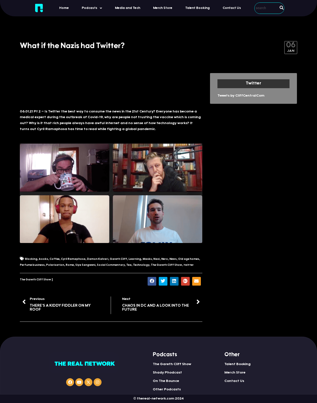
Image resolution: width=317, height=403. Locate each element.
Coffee (54, 259)
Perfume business (32, 265)
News (173, 259)
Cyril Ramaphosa (73, 259)
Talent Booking (197, 8)
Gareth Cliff (118, 259)
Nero (164, 259)
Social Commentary (111, 265)
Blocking (31, 259)
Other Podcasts (167, 389)
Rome (70, 265)
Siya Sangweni (85, 265)
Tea (129, 265)
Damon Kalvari (97, 259)
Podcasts (92, 8)
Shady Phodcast (167, 373)
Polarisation (55, 265)
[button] (91, 8)
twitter (189, 265)
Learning (135, 259)
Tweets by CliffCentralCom (240, 96)
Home (64, 8)
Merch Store (162, 8)
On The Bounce (166, 381)
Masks (147, 259)
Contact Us (232, 8)
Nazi (156, 259)
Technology (141, 265)
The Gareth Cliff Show (166, 265)
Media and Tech (127, 8)
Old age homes (188, 259)
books (43, 259)
